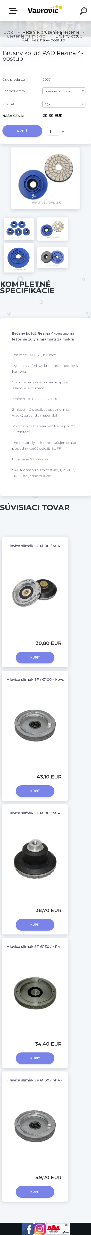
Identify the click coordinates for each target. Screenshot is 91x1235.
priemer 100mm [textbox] (57, 91)
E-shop (14, 11)
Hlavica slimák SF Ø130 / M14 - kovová (42, 1080)
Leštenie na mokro (26, 36)
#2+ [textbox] (47, 104)
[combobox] (63, 91)
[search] (84, 11)
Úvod (8, 32)
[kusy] (53, 131)
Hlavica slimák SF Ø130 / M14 (33, 946)
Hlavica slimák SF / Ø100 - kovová (37, 679)
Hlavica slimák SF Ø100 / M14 (33, 546)
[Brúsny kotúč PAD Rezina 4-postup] (45, 149)
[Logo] (45, 10)
